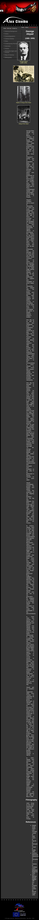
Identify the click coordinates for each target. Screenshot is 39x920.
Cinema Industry (9, 38)
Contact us (14, 28)
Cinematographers (10, 36)
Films (6, 41)
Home (4, 28)
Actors (26, 27)
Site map (9, 28)
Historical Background (11, 31)
